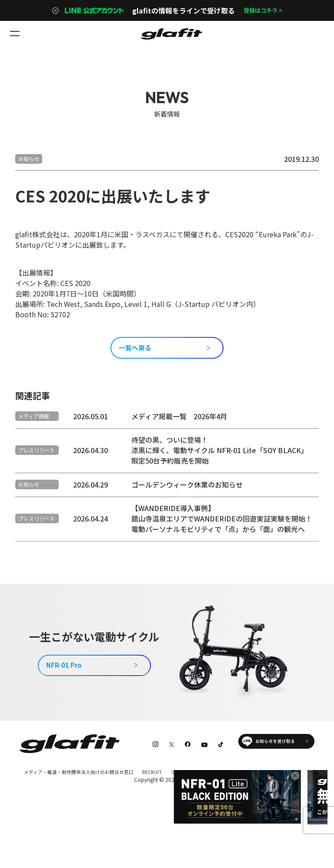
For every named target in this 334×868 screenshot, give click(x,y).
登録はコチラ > (263, 10)
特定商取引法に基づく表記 (51, 808)
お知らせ (28, 158)
